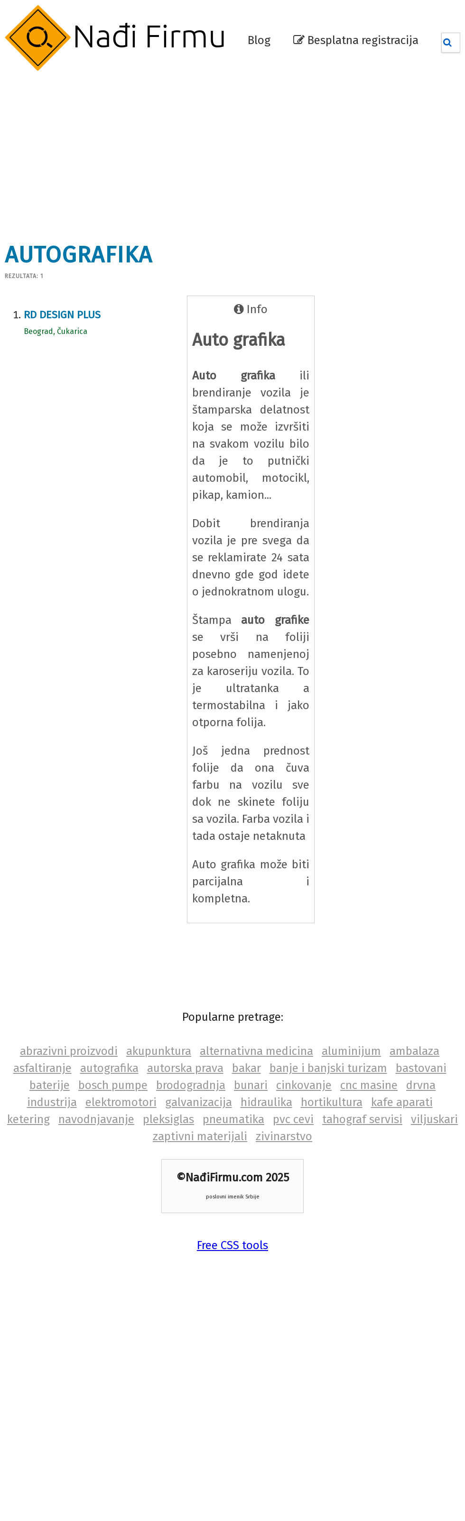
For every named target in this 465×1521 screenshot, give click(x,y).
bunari (251, 1085)
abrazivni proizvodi (69, 1051)
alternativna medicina (256, 1051)
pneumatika (233, 1119)
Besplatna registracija (355, 40)
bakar (246, 1068)
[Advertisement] (184, 151)
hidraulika (266, 1102)
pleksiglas (168, 1119)
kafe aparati (402, 1102)
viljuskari (434, 1119)
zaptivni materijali (200, 1136)
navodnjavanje (96, 1119)
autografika (109, 1068)
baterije (49, 1085)
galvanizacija (198, 1102)
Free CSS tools (232, 1245)
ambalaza (414, 1051)
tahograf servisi (362, 1119)
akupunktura (158, 1051)
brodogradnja (190, 1085)
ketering (28, 1119)
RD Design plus (62, 314)
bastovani (421, 1068)
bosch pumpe (113, 1085)
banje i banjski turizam (328, 1068)
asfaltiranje (42, 1068)
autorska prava (185, 1068)
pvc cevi (293, 1119)
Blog (259, 40)
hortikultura (332, 1102)
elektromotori (121, 1102)
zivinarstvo (284, 1136)
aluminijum (351, 1051)
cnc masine (369, 1085)
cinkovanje (304, 1085)
